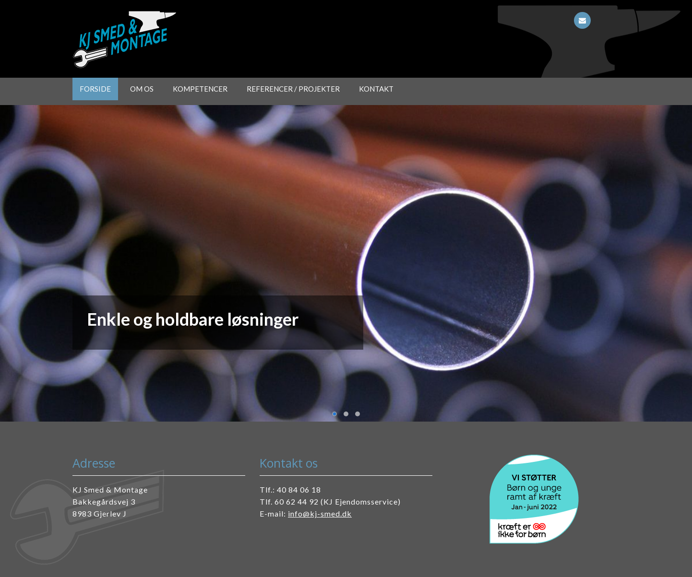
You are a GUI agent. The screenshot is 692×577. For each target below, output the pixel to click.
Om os (142, 88)
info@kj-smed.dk (320, 513)
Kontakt (376, 88)
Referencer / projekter (293, 88)
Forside (95, 88)
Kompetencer (200, 88)
